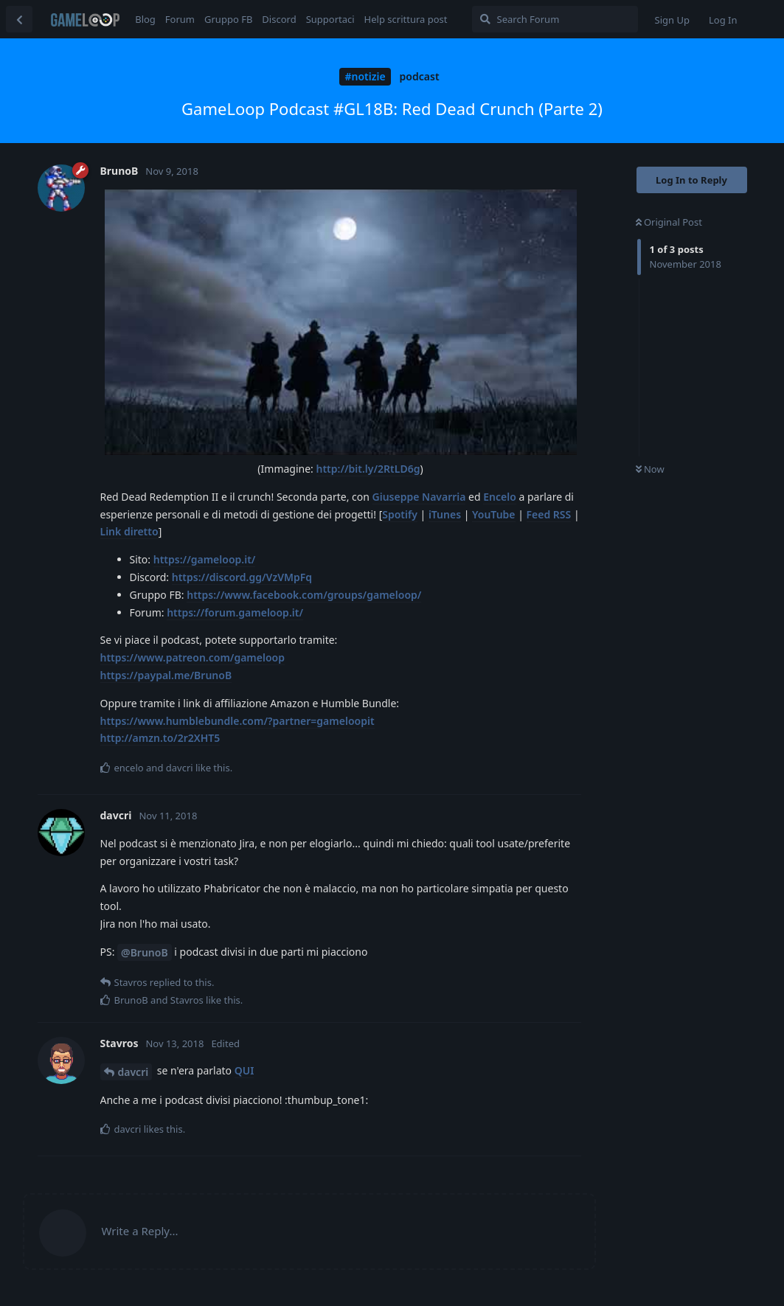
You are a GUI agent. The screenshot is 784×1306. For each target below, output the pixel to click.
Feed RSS (549, 514)
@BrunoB (144, 952)
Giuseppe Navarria (419, 497)
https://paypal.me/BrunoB (166, 675)
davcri (133, 1072)
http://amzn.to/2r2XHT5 (160, 738)
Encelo (499, 497)
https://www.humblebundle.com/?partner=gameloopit (237, 721)
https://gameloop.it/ (204, 559)
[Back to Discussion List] (19, 19)
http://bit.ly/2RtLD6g (368, 469)
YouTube (493, 514)
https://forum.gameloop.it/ (235, 612)
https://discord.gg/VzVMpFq (242, 577)
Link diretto (129, 531)
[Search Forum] (555, 19)
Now (650, 469)
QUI (244, 1070)
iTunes (445, 514)
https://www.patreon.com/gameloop (192, 657)
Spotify (399, 514)
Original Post (669, 222)
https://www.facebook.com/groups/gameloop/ (304, 595)
